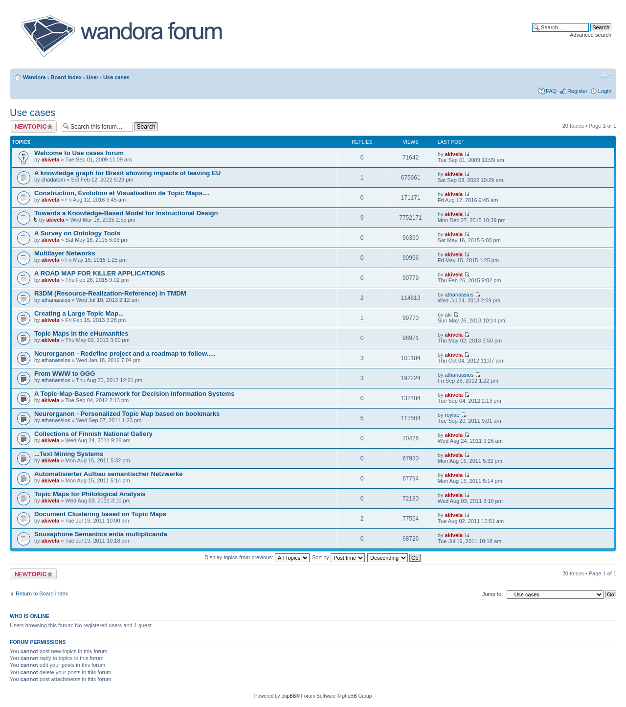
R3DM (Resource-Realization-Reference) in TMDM (110, 293)
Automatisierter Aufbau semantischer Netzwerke (108, 474)
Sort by (338, 557)
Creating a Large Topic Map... (79, 313)
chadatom (53, 179)
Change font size (604, 75)
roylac (452, 415)
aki (448, 315)
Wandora (34, 77)
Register (577, 91)
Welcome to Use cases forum (79, 153)
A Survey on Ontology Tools (77, 233)
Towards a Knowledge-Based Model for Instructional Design (126, 213)
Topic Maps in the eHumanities (81, 333)
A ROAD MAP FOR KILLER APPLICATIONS (99, 273)
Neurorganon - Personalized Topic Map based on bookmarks (127, 413)
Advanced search (590, 35)
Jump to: (492, 594)
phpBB (288, 696)
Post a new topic (33, 126)
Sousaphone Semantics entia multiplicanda (100, 534)
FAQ (551, 91)
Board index (66, 77)
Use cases (116, 77)
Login (604, 91)
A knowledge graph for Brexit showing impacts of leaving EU (127, 173)
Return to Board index (42, 593)
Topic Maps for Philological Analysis (90, 494)
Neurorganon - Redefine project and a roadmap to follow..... (125, 353)
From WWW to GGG (64, 373)
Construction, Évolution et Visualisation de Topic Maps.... (122, 193)
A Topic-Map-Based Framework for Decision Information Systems (134, 393)
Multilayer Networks (64, 253)
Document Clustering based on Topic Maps (100, 514)
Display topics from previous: (257, 557)
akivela (51, 159)
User (92, 77)
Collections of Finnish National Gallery (93, 433)
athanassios (56, 300)
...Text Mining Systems (68, 453)
